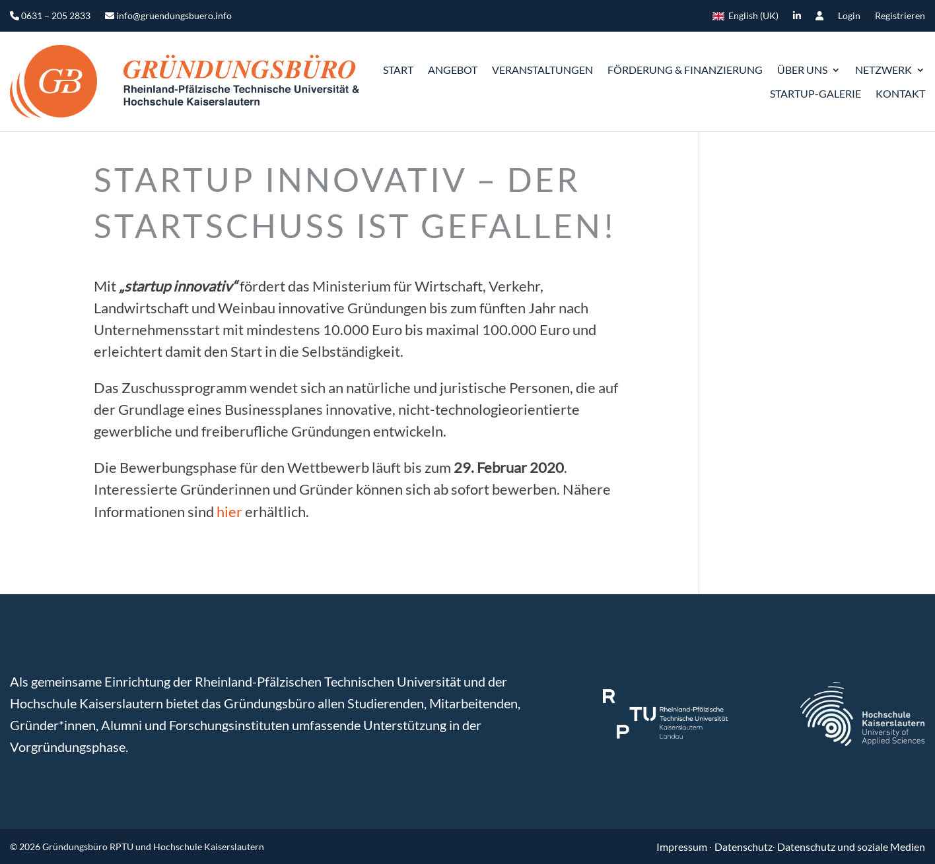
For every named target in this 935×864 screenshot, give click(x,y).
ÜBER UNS (802, 69)
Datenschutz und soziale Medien (851, 846)
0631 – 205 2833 (50, 16)
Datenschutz (743, 846)
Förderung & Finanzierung (685, 69)
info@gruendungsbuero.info (168, 16)
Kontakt (900, 93)
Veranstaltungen (542, 69)
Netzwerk (883, 69)
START (398, 69)
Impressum (682, 846)
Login (849, 16)
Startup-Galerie (815, 93)
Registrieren (900, 16)
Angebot (452, 69)
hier (229, 511)
